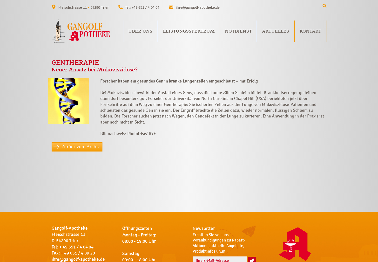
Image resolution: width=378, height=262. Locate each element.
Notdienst (238, 31)
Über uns (140, 31)
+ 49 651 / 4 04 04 (76, 247)
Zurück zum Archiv (80, 146)
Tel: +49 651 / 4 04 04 (142, 7)
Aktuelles (275, 31)
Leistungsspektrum (189, 31)
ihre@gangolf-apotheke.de (198, 7)
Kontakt (310, 31)
